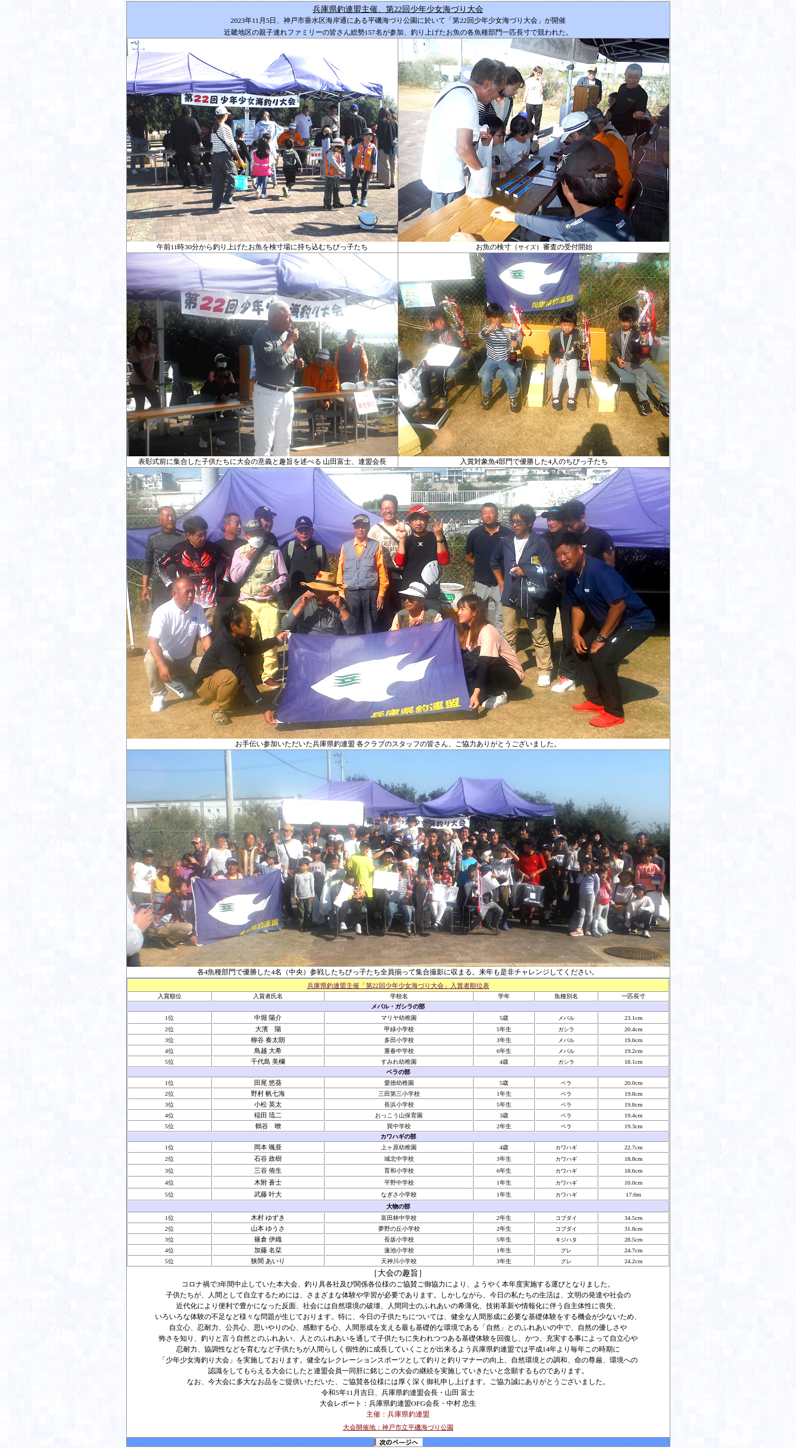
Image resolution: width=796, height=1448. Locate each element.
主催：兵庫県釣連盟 (398, 1414)
